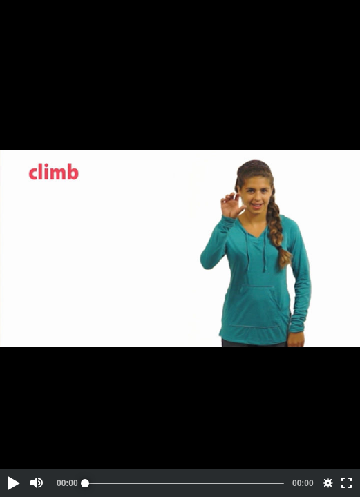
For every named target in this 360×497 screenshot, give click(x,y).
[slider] (184, 483)
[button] (13, 483)
